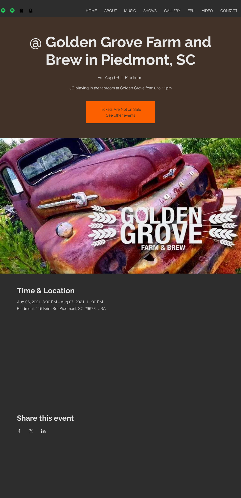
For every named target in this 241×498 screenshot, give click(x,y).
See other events (120, 115)
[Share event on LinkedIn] (43, 431)
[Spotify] (3, 10)
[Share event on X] (31, 431)
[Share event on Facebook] (19, 431)
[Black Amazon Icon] (30, 10)
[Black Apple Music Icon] (21, 10)
